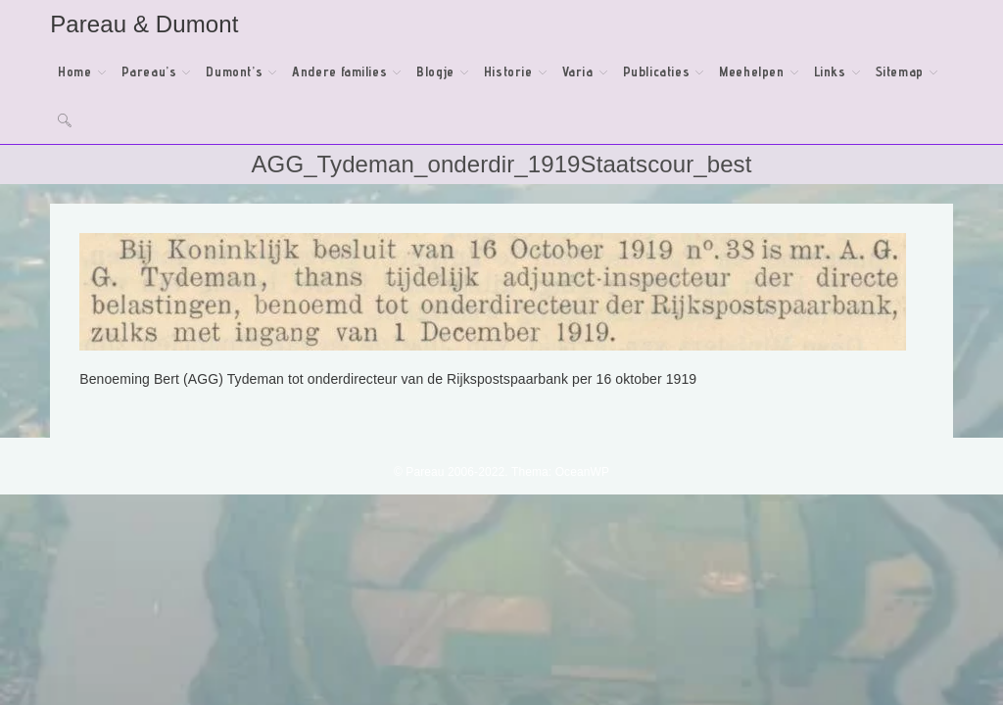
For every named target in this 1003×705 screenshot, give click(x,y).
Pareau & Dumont (144, 24)
